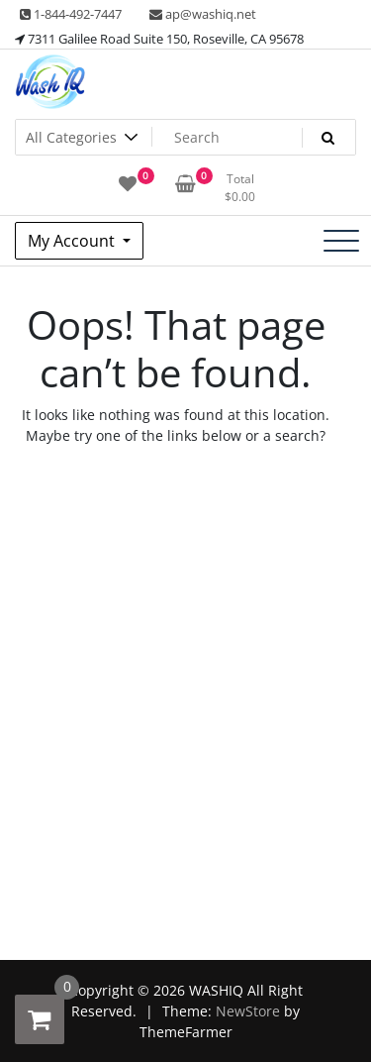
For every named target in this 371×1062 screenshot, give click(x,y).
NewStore (248, 1011)
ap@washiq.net (202, 14)
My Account (73, 241)
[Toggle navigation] (341, 241)
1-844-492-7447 (71, 14)
